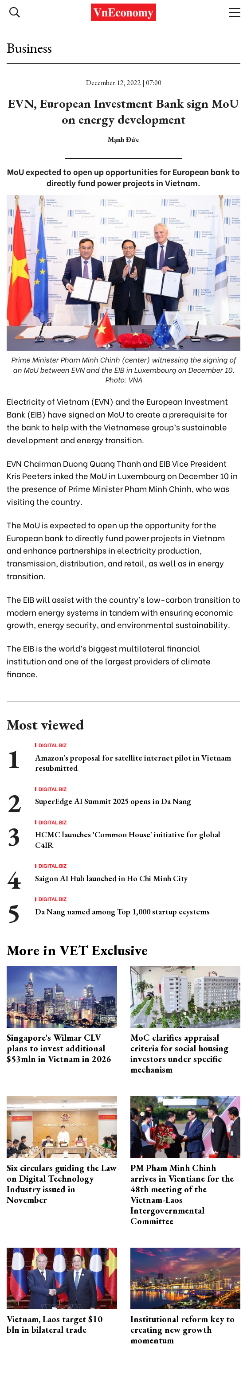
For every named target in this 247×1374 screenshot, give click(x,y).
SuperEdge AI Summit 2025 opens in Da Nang (113, 801)
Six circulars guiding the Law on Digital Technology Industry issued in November (62, 1184)
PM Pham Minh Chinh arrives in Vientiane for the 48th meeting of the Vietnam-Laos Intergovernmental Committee (182, 1194)
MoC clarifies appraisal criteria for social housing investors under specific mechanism (179, 1053)
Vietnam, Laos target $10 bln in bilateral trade (54, 1324)
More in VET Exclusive (77, 950)
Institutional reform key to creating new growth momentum (182, 1329)
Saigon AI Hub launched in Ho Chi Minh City (111, 878)
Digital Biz (53, 745)
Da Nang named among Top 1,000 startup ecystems (122, 911)
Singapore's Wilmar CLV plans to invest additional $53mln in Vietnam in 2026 (59, 1048)
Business (29, 48)
